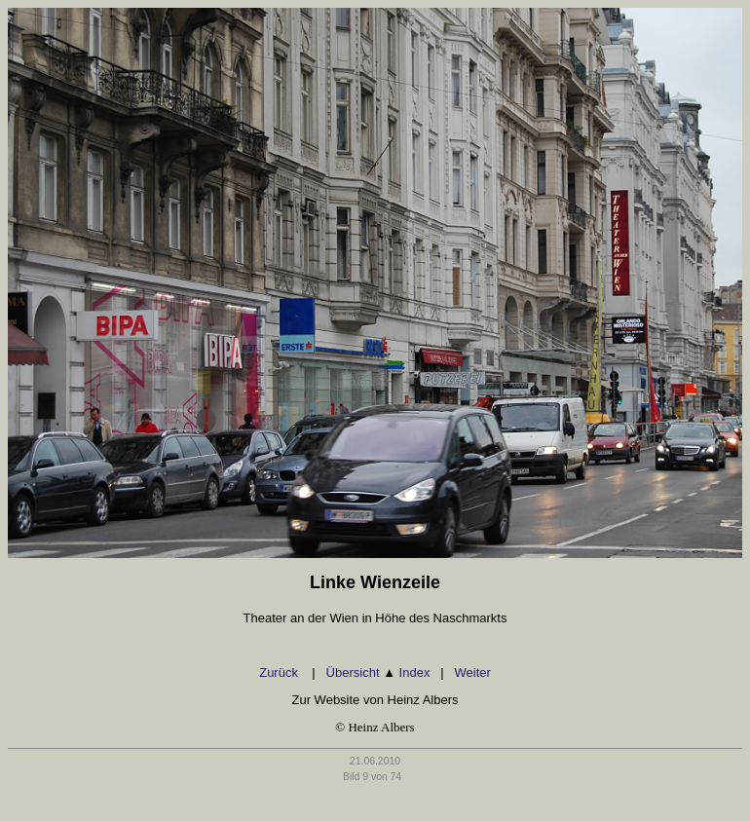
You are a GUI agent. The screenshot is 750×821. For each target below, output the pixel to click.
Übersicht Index (378, 672)
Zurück (280, 672)
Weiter (472, 672)
